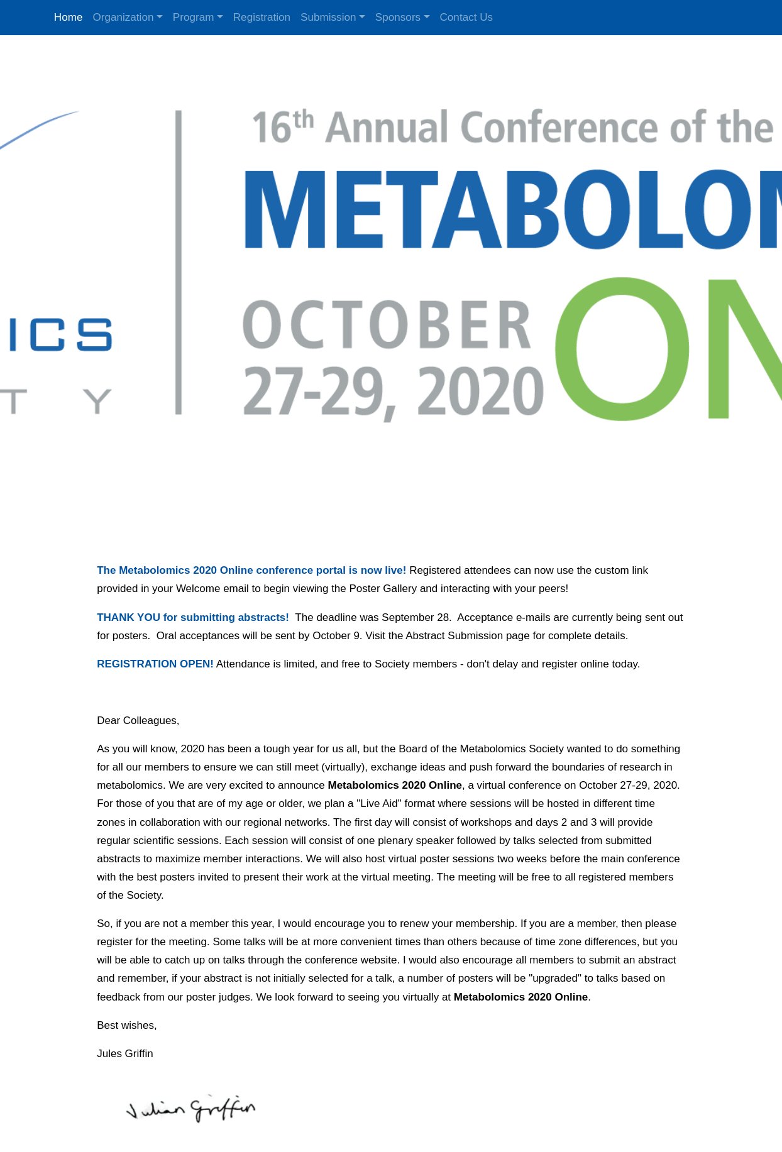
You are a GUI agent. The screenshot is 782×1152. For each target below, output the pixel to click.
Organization (122, 17)
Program (193, 17)
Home (68, 17)
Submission (328, 17)
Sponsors (398, 17)
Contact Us (466, 17)
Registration (261, 17)
